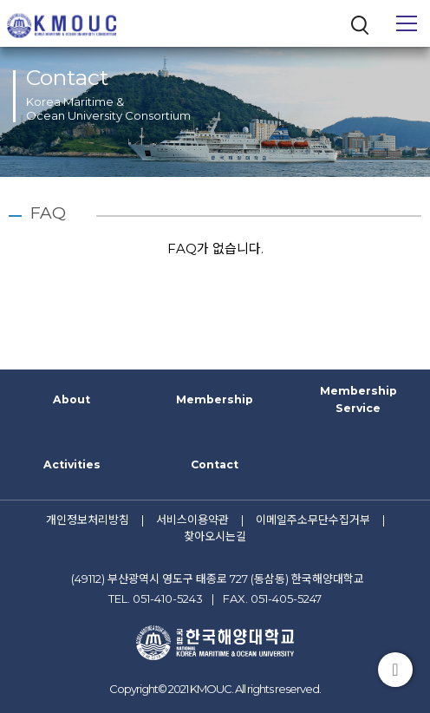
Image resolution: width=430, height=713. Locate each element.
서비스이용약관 (192, 520)
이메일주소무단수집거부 (313, 520)
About (71, 399)
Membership (214, 399)
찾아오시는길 (215, 536)
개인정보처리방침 (87, 520)
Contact (214, 464)
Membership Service (358, 399)
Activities (72, 464)
